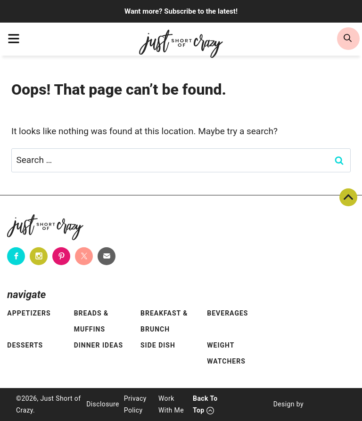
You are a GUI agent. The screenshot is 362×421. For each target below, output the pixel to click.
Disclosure (102, 404)
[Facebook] (16, 256)
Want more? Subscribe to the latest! (181, 11)
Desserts (25, 345)
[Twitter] (84, 256)
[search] (348, 38)
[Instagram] (39, 256)
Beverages (227, 313)
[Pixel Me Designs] (325, 404)
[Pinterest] (61, 256)
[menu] (13, 38)
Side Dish (157, 345)
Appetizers (28, 313)
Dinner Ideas (98, 345)
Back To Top (348, 197)
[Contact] (106, 256)
